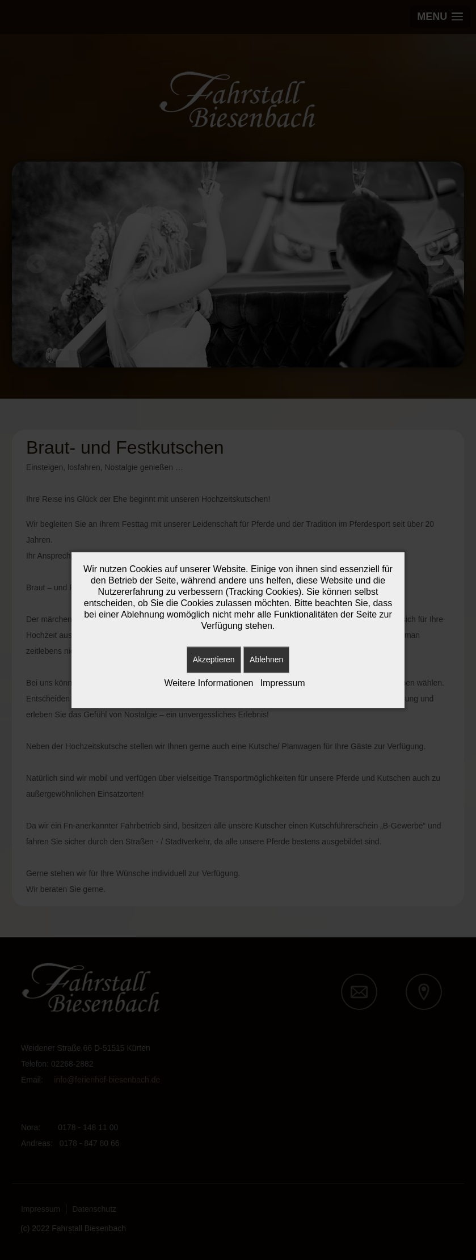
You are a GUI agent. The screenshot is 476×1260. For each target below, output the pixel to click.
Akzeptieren (214, 659)
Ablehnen (266, 659)
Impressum (282, 683)
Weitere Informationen (208, 683)
